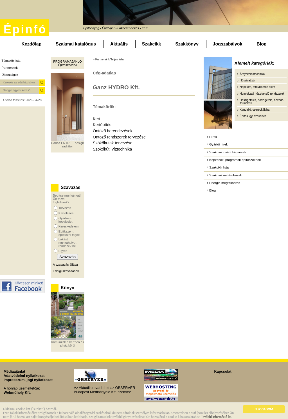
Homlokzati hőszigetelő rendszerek (262, 93)
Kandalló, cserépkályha (254, 109)
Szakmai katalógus (76, 44)
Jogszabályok (227, 44)
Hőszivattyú (247, 80)
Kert (96, 119)
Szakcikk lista (219, 167)
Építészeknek (67, 65)
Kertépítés (102, 124)
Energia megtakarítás (224, 183)
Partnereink (10, 67)
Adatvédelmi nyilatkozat (24, 376)
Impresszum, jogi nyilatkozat (28, 380)
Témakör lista (11, 60)
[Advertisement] (22, 190)
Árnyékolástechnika (252, 74)
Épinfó (25, 29)
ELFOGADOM (264, 411)
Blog (261, 44)
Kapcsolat (222, 371)
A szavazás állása (65, 264)
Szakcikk (151, 44)
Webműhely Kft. (17, 392)
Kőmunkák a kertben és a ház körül (67, 343)
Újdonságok (10, 74)
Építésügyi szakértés (253, 116)
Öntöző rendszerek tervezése (119, 137)
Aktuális (119, 44)
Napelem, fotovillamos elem (257, 86)
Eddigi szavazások (66, 271)
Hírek (213, 136)
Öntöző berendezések (112, 131)
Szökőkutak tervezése (112, 143)
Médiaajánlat (14, 371)
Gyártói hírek (218, 144)
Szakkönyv (187, 44)
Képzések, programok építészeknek (235, 159)
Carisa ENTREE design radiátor (67, 144)
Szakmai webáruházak (225, 175)
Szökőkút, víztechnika (112, 149)
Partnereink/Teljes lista (109, 59)
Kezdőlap (31, 44)
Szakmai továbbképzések (227, 152)
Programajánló (67, 61)
